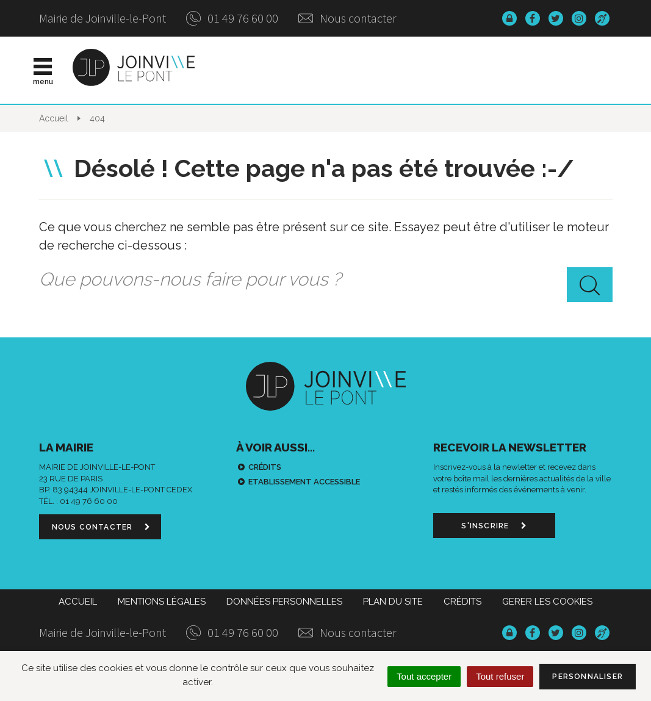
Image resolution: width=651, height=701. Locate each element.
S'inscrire (494, 526)
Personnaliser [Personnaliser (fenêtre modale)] (587, 676)
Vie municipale (361, 69)
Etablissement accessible (304, 481)
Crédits (264, 467)
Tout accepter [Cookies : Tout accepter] (424, 676)
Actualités (275, 69)
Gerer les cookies (547, 601)
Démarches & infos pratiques (502, 69)
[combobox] (326, 279)
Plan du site (393, 601)
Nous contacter (347, 18)
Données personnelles (284, 601)
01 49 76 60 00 (232, 18)
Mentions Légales (162, 601)
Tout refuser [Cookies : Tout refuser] (500, 676)
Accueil (78, 601)
